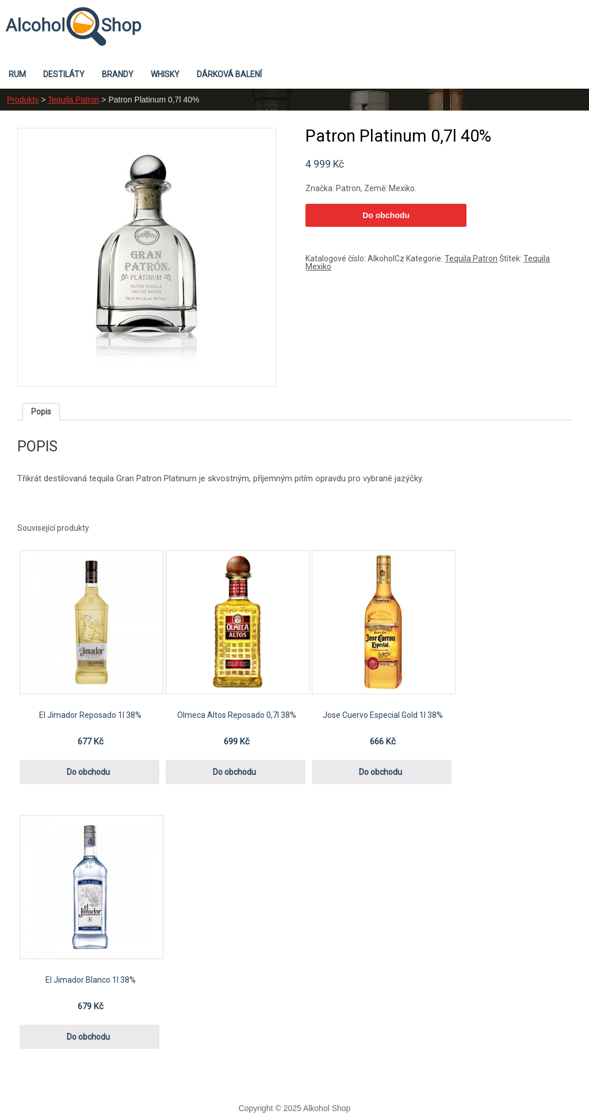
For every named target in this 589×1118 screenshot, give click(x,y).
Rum (17, 74)
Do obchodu (386, 215)
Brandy (117, 74)
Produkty (23, 99)
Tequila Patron (74, 99)
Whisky (165, 74)
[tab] (41, 411)
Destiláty (64, 74)
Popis (41, 411)
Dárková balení (229, 74)
